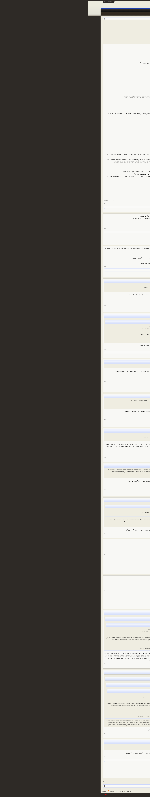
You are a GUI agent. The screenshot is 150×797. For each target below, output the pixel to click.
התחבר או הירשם (21, 1)
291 (121, 417)
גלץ (110, 25)
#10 (18, 533)
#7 (17, 419)
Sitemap (16, 791)
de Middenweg (104, 207)
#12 (18, 590)
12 (106, 29)
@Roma (114, 542)
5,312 (121, 68)
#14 (18, 733)
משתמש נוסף (92, 207)
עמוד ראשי (129, 10)
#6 (17, 382)
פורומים (121, 10)
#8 (17, 457)
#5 (17, 349)
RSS (21, 791)
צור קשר (41, 791)
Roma (130, 263)
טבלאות (98, 10)
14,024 (121, 270)
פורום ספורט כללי (122, 25)
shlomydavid (112, 207)
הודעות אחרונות (130, 14)
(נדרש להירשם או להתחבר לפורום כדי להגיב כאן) (28, 781)
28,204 (121, 454)
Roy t (97, 207)
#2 (17, 228)
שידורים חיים (89, 10)
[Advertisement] (75, 37)
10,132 (121, 237)
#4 (17, 305)
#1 (17, 203)
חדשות (114, 10)
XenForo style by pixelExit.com (128, 794)
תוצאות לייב (79, 10)
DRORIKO (129, 556)
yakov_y (129, 231)
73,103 (121, 563)
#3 (17, 266)
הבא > (103, 29)
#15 (18, 756)
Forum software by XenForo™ (101, 794)
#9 (17, 489)
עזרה (36, 791)
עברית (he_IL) (132, 791)
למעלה (25, 791)
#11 (18, 554)
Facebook (105, 10)
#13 (18, 664)
